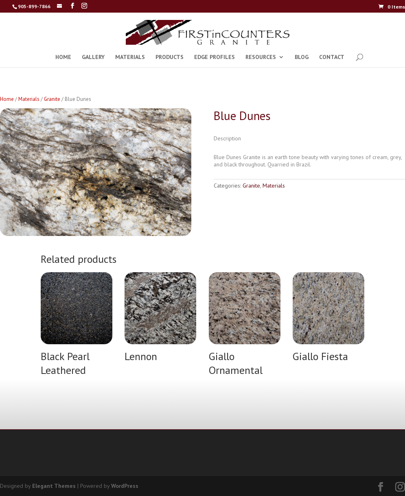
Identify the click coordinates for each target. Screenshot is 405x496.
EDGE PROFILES (214, 57)
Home (7, 99)
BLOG (302, 57)
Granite (52, 99)
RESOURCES (260, 57)
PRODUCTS (169, 57)
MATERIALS (130, 57)
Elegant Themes (54, 485)
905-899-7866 (34, 6)
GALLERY (93, 57)
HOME (63, 57)
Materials (28, 99)
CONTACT (331, 57)
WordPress (124, 485)
